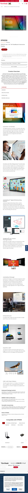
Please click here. (22, 83)
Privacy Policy (6, 480)
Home (2, 6)
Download (4, 95)
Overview (4, 87)
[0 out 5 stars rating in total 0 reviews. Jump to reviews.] (5, 42)
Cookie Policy (9, 480)
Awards (4, 90)
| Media (18, 63)
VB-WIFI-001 (7, 442)
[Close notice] (23, 477)
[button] (3, 23)
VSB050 (22, 442)
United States (16, 465)
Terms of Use (14, 480)
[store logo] (9, 3)
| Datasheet (14, 63)
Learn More (5, 286)
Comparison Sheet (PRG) (6, 63)
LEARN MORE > (5, 134)
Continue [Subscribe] (15, 467)
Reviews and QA (5, 98)
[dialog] (14, 483)
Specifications (5, 92)
